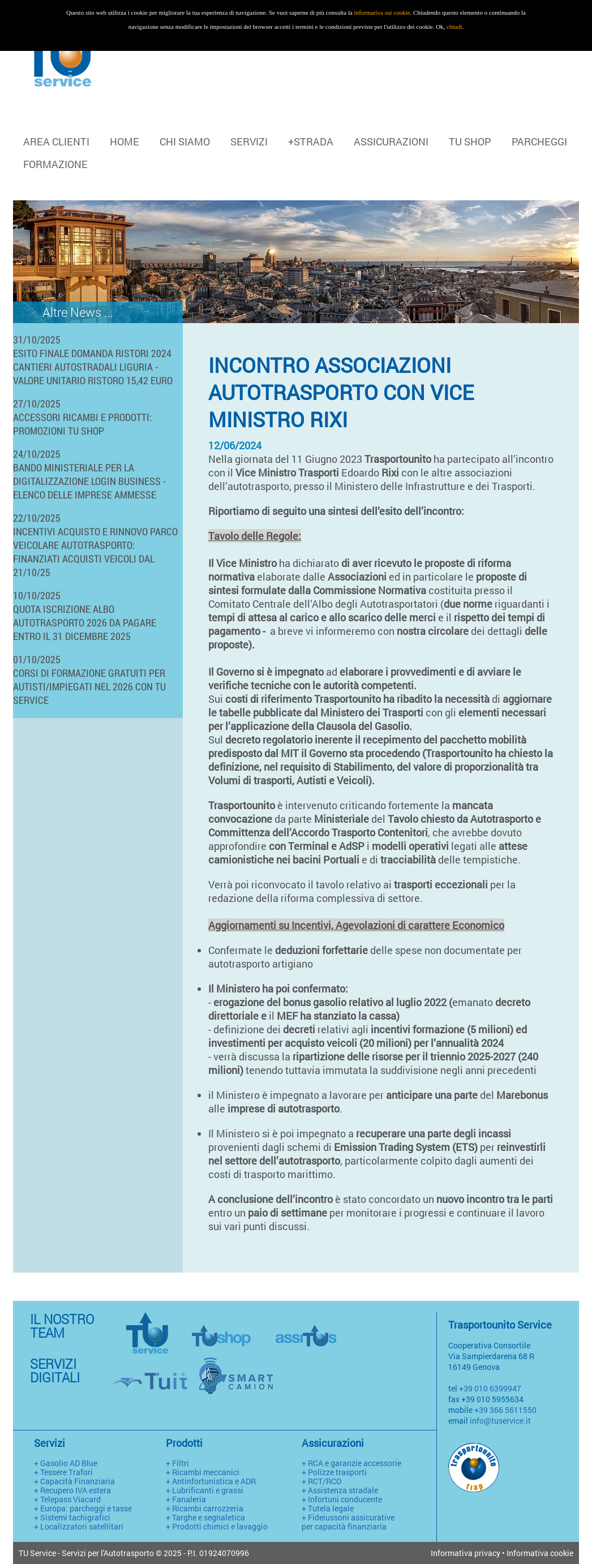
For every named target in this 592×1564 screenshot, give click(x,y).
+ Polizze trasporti (334, 1472)
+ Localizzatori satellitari (78, 1526)
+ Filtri (177, 1463)
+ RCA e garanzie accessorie (351, 1463)
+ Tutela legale (328, 1508)
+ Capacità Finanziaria (74, 1481)
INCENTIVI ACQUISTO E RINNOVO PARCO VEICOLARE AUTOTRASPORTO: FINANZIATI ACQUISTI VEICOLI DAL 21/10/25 (95, 552)
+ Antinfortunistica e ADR (211, 1481)
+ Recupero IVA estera (72, 1490)
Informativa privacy (465, 1553)
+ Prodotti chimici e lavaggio (217, 1526)
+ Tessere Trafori (63, 1472)
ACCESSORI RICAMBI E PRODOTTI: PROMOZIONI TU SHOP (82, 423)
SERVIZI (249, 141)
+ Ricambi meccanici (202, 1472)
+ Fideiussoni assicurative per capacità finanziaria (348, 1522)
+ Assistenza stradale (340, 1490)
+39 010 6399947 (490, 1388)
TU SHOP (470, 141)
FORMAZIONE (55, 164)
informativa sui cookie (382, 12)
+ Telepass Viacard (67, 1499)
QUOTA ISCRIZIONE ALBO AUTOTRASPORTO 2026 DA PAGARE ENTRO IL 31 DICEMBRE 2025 (84, 622)
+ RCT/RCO (322, 1481)
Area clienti (56, 141)
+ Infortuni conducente (342, 1499)
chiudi (454, 26)
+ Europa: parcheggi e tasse (83, 1508)
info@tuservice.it (500, 1420)
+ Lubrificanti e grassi (204, 1490)
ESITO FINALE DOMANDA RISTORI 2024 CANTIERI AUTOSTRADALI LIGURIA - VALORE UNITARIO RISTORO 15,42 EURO (93, 366)
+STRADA (310, 141)
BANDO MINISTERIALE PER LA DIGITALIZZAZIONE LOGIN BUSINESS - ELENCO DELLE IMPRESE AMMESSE (89, 481)
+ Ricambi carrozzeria (204, 1508)
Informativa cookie (540, 1553)
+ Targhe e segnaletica (205, 1517)
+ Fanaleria (186, 1499)
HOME (124, 141)
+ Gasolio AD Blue (65, 1463)
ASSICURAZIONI (391, 141)
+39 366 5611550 (505, 1409)
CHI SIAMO (185, 141)
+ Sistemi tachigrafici (72, 1517)
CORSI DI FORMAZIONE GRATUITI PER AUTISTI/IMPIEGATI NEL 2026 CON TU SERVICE (89, 686)
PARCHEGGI (539, 141)
